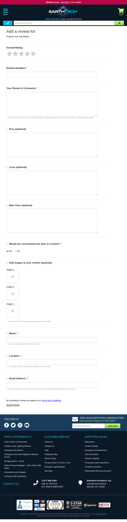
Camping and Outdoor (13, 450)
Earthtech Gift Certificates (15, 476)
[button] (9, 53)
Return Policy (50, 458)
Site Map (48, 471)
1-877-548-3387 (49, 480)
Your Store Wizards (99, 514)
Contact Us (49, 446)
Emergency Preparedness (96, 450)
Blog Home (89, 442)
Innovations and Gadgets (15, 472)
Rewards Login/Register (55, 467)
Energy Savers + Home (14, 461)
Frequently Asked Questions (97, 463)
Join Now (112, 426)
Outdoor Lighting (92, 458)
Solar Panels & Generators (15, 442)
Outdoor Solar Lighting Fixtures (17, 446)
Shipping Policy (51, 454)
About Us (49, 442)
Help (47, 450)
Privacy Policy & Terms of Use (57, 463)
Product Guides (91, 446)
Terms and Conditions (51, 400)
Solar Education (91, 454)
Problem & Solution (93, 467)
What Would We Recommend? (98, 471)
